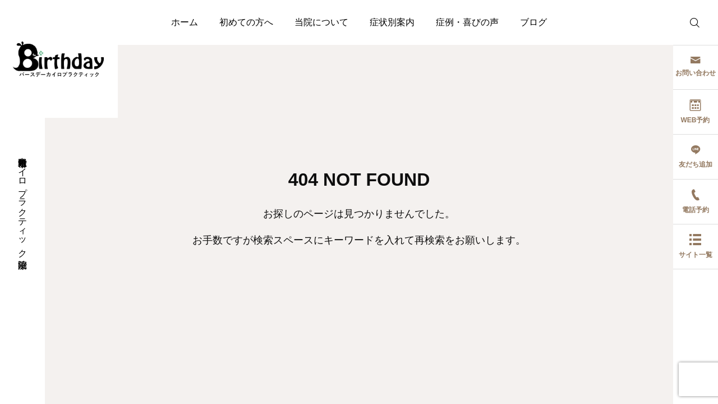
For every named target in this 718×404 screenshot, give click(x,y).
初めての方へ (246, 22)
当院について (321, 22)
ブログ (533, 22)
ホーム (184, 22)
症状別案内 (392, 22)
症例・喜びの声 (467, 22)
